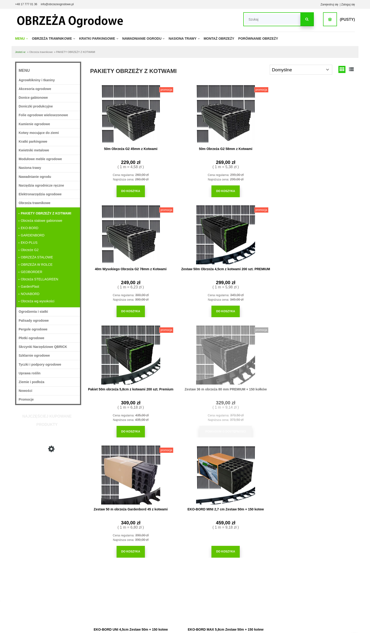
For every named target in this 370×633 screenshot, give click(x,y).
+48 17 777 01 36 (26, 4)
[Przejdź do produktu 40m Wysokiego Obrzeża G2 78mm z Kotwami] (48, 480)
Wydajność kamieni (251, 575)
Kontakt (304, 607)
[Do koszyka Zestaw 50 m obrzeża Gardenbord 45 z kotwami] (254, 309)
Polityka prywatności (131, 588)
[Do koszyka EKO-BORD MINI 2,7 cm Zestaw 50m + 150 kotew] (323, 309)
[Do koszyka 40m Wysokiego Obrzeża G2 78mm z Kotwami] (254, 190)
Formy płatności (68, 588)
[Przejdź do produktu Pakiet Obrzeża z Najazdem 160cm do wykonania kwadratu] (118, 462)
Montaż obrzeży (249, 581)
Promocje (26, 399)
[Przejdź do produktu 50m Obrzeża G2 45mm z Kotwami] (118, 113)
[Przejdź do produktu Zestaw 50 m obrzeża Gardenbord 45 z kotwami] (254, 232)
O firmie (304, 575)
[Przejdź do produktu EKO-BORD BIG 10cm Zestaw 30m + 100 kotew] (323, 351)
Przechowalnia (187, 588)
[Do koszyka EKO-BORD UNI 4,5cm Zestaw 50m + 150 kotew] (118, 419)
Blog (241, 594)
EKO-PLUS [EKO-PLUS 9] (29, 242)
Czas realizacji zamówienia (75, 575)
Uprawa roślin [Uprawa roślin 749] (30, 373)
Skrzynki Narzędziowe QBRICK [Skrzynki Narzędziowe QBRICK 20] (43, 347)
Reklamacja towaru (70, 607)
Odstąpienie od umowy (72, 601)
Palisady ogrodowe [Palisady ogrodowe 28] (34, 320)
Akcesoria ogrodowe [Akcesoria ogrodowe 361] (35, 89)
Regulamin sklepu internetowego (138, 594)
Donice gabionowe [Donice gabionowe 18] (33, 97)
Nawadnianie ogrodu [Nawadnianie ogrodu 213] (35, 177)
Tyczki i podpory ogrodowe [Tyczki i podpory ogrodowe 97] (40, 364)
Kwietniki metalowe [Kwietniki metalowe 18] (34, 150)
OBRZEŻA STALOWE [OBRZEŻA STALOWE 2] (37, 257)
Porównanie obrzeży (252, 588)
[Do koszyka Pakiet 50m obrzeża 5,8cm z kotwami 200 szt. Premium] (118, 309)
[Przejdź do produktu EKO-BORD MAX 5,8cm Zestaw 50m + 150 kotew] (186, 351)
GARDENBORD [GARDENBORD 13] (32, 235)
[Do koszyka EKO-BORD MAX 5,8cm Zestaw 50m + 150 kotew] (186, 419)
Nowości (25, 391)
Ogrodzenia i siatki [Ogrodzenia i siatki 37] (33, 311)
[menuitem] (23, 38)
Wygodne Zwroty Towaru (73, 581)
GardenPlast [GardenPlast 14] (30, 286)
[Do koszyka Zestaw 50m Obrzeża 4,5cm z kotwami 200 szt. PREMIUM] (323, 190)
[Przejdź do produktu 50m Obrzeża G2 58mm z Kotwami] (186, 113)
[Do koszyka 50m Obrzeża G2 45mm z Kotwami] (118, 190)
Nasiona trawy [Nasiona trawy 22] (30, 168)
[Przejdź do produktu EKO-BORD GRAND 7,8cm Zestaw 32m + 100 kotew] (254, 351)
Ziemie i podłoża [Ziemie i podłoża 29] (31, 382)
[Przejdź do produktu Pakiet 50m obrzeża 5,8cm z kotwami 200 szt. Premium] (118, 232)
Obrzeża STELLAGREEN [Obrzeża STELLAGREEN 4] (39, 279)
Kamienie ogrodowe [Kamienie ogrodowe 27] (34, 124)
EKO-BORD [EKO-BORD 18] (29, 228)
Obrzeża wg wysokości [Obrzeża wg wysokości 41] (37, 301)
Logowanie (185, 575)
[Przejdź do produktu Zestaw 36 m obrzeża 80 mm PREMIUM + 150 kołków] (186, 232)
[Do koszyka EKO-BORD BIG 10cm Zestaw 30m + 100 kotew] (323, 419)
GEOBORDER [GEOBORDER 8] (31, 272)
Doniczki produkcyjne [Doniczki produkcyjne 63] (36, 106)
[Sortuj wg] (301, 70)
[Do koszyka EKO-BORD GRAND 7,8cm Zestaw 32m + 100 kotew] (254, 419)
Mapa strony (307, 594)
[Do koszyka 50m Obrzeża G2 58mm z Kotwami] (186, 190)
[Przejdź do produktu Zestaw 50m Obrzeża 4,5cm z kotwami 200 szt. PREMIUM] (323, 113)
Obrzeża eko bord (310, 581)
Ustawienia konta (189, 594)
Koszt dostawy (67, 594)
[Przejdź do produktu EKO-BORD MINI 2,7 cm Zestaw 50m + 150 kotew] (323, 232)
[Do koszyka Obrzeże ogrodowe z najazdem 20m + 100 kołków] (186, 530)
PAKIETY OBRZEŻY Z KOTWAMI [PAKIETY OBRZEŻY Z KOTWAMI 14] (46, 213)
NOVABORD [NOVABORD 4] (30, 294)
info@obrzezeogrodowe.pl (57, 4)
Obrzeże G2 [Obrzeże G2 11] (29, 250)
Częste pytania (127, 581)
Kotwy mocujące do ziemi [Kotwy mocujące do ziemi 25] (39, 133)
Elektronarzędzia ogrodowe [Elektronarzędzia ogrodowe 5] (40, 194)
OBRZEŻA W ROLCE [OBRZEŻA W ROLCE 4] (37, 264)
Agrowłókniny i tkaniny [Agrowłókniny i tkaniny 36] (37, 80)
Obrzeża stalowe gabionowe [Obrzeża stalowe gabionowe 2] (41, 220)
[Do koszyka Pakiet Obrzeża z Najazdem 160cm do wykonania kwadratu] (118, 530)
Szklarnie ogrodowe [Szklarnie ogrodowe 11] (34, 355)
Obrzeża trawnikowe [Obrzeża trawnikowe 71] (34, 203)
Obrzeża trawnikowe (312, 588)
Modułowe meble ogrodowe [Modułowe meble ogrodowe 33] (40, 159)
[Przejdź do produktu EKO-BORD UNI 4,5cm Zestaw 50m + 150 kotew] (118, 351)
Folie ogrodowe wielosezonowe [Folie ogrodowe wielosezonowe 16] (43, 115)
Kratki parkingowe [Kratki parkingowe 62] (33, 141)
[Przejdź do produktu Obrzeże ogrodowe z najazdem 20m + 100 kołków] (186, 462)
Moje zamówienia (189, 581)
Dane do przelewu (310, 601)
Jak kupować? (127, 575)
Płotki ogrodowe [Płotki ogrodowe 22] (31, 338)
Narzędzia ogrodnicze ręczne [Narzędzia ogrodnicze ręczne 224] (41, 185)
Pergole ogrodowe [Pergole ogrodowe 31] (33, 329)
